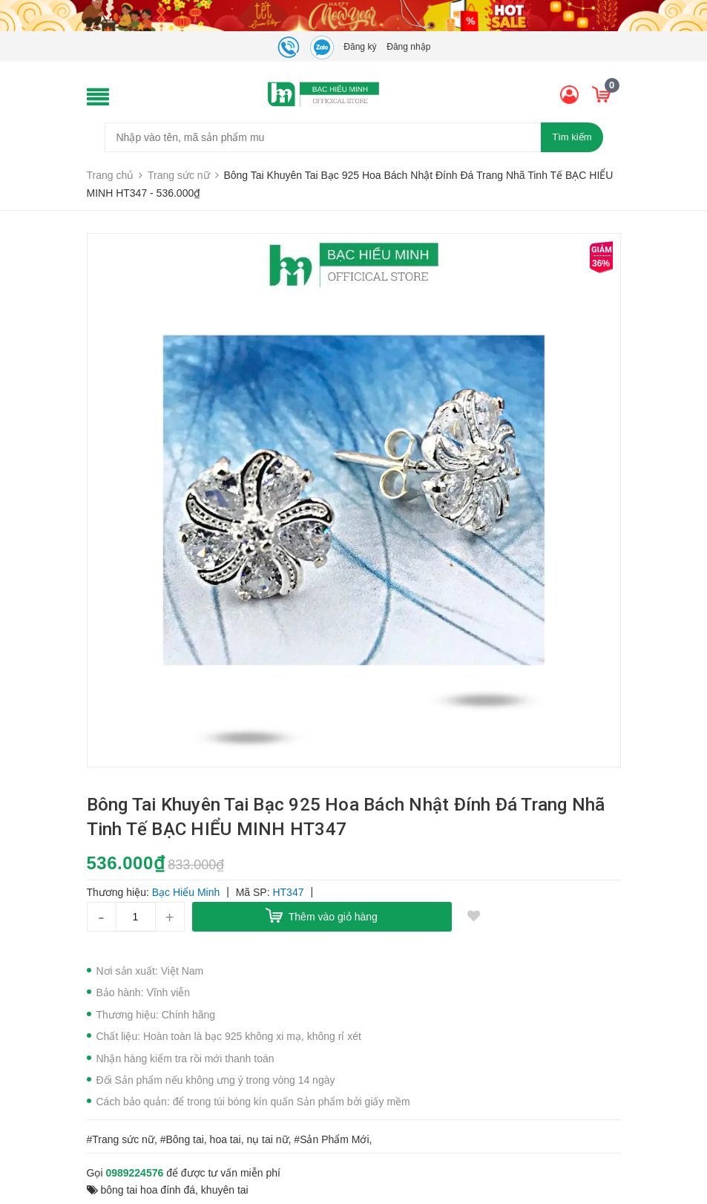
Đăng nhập (408, 47)
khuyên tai (225, 1190)
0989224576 (134, 1173)
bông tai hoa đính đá (147, 1190)
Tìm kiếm (571, 137)
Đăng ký (359, 47)
